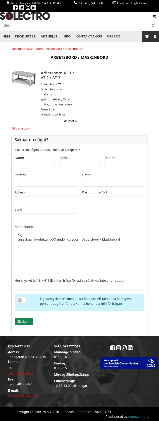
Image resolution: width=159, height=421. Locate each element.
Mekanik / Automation (28, 49)
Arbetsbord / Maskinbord (64, 48)
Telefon (109, 158)
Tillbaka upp (20, 128)
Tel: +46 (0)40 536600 (91, 3)
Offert (114, 36)
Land (18, 209)
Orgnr (86, 175)
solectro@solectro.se (23, 395)
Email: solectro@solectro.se (133, 3)
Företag (20, 175)
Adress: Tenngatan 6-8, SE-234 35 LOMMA (35, 3)
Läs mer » (69, 121)
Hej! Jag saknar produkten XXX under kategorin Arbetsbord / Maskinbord (79, 251)
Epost (64, 158)
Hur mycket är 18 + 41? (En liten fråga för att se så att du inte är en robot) (70, 280)
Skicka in (23, 321)
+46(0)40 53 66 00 (21, 373)
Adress (20, 192)
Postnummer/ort (94, 192)
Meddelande (24, 227)
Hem (6, 36)
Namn (19, 158)
